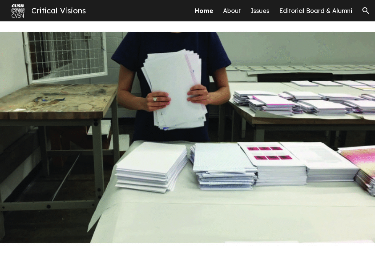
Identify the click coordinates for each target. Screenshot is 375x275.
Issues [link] (260, 11)
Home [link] (204, 11)
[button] (366, 11)
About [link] (232, 11)
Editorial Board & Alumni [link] (315, 11)
